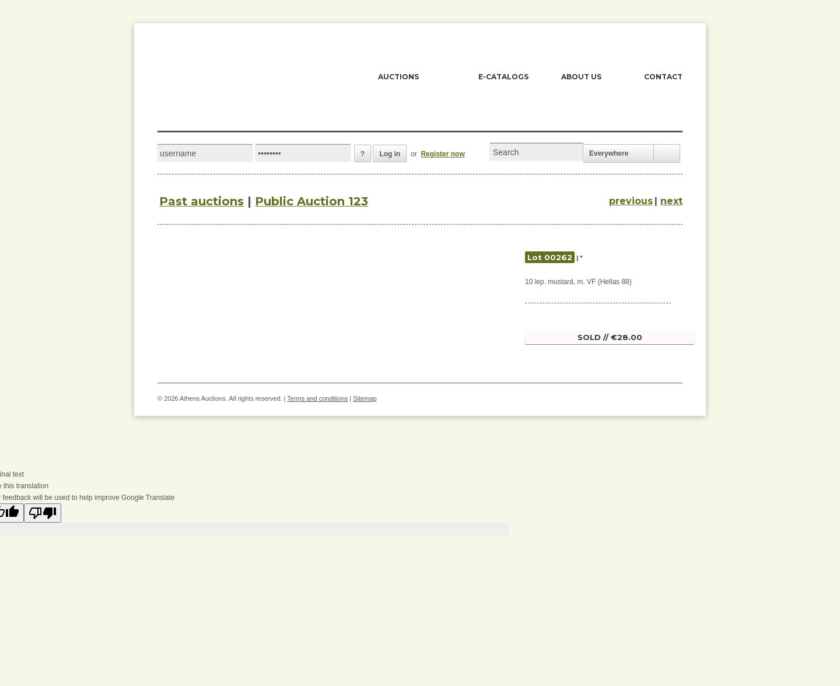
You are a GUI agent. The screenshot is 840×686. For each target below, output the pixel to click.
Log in (389, 154)
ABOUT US (581, 76)
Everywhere (608, 153)
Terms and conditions (317, 398)
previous (631, 200)
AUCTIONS (398, 76)
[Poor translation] (42, 513)
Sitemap (364, 398)
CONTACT (663, 76)
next (671, 200)
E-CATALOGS (503, 76)
